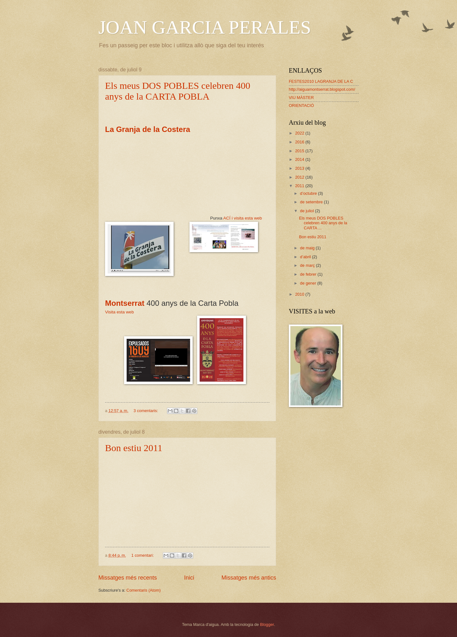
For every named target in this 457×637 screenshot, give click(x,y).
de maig (307, 248)
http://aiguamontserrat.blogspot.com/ (322, 89)
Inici (189, 578)
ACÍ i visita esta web (242, 218)
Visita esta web (119, 312)
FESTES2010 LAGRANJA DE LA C (321, 81)
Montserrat (124, 303)
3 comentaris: (146, 410)
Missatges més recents (127, 578)
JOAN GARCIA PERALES (204, 27)
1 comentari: (143, 555)
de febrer (308, 274)
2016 (300, 142)
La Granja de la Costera (148, 129)
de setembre (312, 202)
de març (308, 265)
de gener (308, 283)
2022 (300, 133)
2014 (300, 159)
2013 (300, 168)
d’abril (306, 256)
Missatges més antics (249, 578)
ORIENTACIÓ (301, 105)
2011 (300, 185)
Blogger (267, 624)
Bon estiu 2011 (133, 448)
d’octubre (309, 193)
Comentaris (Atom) (143, 590)
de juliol (307, 210)
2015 (300, 150)
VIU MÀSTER (301, 97)
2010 (300, 294)
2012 (300, 177)
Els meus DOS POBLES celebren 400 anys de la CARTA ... (323, 223)
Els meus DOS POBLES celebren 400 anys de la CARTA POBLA (177, 91)
